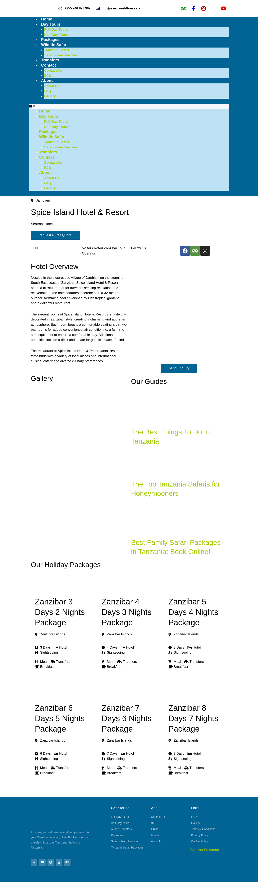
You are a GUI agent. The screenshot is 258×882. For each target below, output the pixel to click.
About (47, 80)
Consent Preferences (206, 850)
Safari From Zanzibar (61, 55)
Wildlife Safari (54, 45)
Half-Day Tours (56, 35)
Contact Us (53, 70)
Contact (48, 65)
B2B (47, 76)
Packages (50, 39)
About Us (51, 86)
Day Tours (50, 24)
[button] (129, 106)
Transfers (50, 60)
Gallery (50, 96)
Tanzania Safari (56, 50)
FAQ (47, 91)
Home (46, 19)
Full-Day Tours (56, 29)
